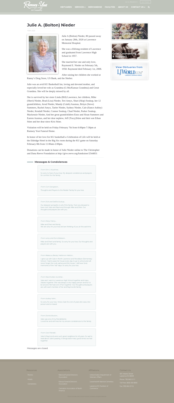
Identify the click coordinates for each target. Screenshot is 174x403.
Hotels (30, 379)
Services (79, 7)
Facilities (110, 7)
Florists (30, 375)
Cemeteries (32, 384)
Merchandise (95, 7)
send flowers (145, 2)
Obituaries (66, 7)
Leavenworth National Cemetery (101, 382)
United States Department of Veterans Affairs (100, 376)
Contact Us (137, 7)
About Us (123, 7)
